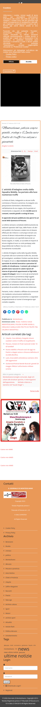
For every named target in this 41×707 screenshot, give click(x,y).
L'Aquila (8, 582)
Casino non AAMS (7, 449)
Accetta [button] (28, 62)
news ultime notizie (11, 652)
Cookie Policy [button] (11, 54)
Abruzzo (8, 564)
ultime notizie (27, 322)
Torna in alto (34, 391)
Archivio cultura (11, 604)
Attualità (8, 622)
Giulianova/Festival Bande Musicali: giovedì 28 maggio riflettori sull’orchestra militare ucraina (22, 366)
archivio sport (10, 618)
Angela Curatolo (8, 146)
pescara (22, 652)
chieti (11, 645)
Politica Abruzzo (11, 631)
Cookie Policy (10, 528)
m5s (34, 645)
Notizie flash (9, 627)
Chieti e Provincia (11, 578)
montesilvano (9, 649)
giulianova (24, 645)
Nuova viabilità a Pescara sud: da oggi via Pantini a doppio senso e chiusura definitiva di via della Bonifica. (22, 352)
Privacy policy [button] (11, 57)
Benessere (9, 542)
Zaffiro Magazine (11, 586)
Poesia (7, 595)
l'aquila (30, 645)
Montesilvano (18, 319)
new (16, 649)
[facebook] (19, 3)
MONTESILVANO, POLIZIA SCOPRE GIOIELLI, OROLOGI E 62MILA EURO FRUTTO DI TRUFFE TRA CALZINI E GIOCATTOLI (20, 327)
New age (8, 600)
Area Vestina (9, 573)
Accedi (6, 682)
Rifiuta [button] (11, 62)
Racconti (8, 591)
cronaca (8, 551)
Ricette (7, 546)
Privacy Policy (10, 533)
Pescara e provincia (12, 569)
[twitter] (21, 3)
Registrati (8, 690)
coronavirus (17, 645)
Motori (7, 613)
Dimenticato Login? (13, 686)
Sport (7, 609)
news (18, 322)
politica (8, 555)
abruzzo (6, 645)
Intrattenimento (11, 636)
